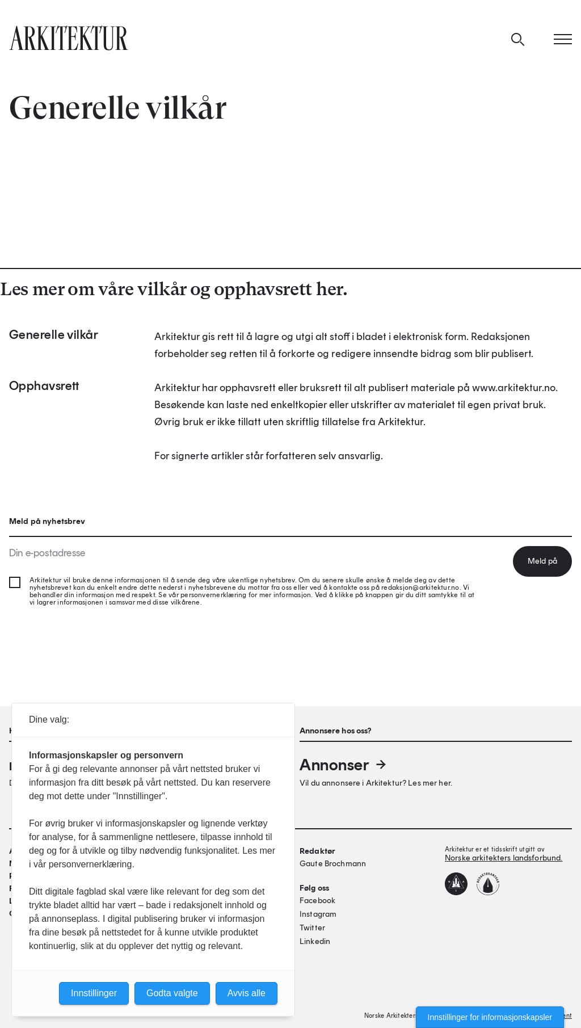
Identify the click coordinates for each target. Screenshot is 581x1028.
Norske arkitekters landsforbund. (503, 858)
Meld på (542, 561)
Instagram (318, 914)
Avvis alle (247, 993)
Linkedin (315, 941)
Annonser (344, 765)
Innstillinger (94, 993)
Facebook (317, 900)
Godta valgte (172, 993)
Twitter (312, 928)
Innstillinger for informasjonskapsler (490, 1017)
